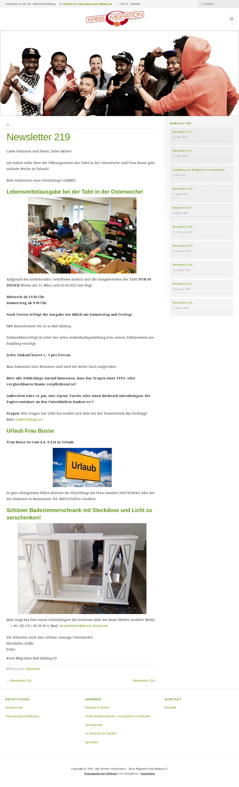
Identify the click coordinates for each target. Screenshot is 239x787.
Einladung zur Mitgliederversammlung (198, 169)
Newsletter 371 (182, 150)
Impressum (14, 707)
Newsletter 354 (182, 302)
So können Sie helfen (101, 733)
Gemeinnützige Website (101, 773)
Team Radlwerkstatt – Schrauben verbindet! (118, 716)
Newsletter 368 (182, 226)
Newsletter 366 (182, 264)
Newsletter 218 (20, 680)
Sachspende (94, 725)
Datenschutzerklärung (22, 716)
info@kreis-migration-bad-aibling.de (87, 4)
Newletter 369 (182, 207)
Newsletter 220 (143, 680)
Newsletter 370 (182, 188)
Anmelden (147, 773)
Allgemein (32, 669)
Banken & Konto (97, 707)
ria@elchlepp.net (29, 419)
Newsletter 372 (182, 131)
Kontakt (171, 707)
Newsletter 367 (182, 245)
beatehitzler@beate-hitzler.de (84, 625)
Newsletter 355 (182, 283)
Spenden (91, 742)
